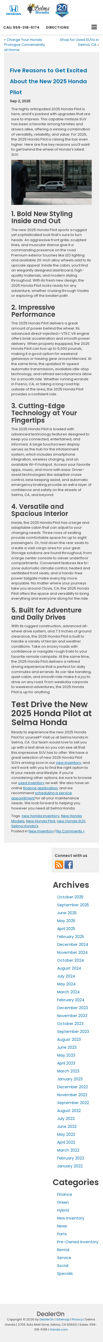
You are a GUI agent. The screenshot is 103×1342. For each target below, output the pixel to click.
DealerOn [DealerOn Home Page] (47, 1319)
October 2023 (70, 1023)
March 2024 (68, 992)
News (62, 1226)
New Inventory (41, 831)
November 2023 (72, 1015)
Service (64, 1257)
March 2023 (68, 1071)
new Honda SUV (71, 821)
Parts (62, 1234)
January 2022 (70, 1166)
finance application (40, 788)
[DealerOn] (51, 1313)
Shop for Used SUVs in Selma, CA (79, 42)
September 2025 (73, 905)
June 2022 (67, 1126)
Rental (63, 1250)
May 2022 (66, 1134)
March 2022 (68, 1150)
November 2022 (72, 1095)
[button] (21, 27)
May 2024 (66, 984)
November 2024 (72, 952)
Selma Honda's (24, 826)
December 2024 (72, 944)
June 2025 (67, 913)
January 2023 (70, 1079)
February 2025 (70, 936)
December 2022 (72, 1087)
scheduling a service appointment (41, 795)
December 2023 (72, 1008)
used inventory (31, 782)
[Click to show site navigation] (94, 27)
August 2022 (69, 1110)
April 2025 (66, 928)
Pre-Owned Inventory (77, 1242)
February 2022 (70, 1158)
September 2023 (73, 1031)
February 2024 (71, 1000)
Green (63, 1202)
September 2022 (73, 1102)
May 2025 (66, 920)
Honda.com (59, 1329)
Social (62, 1265)
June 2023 (67, 1047)
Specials (65, 1273)
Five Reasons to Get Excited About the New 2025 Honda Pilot (48, 81)
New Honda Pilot (40, 821)
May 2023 (66, 1055)
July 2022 (66, 1118)
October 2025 (70, 897)
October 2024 (70, 960)
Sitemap (62, 1319)
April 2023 (66, 1063)
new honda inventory (40, 815)
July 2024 (66, 976)
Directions (57, 27)
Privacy (77, 1319)
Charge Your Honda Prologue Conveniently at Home (24, 44)
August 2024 (69, 968)
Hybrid (63, 1210)
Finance (64, 1194)
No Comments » (70, 831)
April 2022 (66, 1142)
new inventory (68, 762)
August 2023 (69, 1039)
